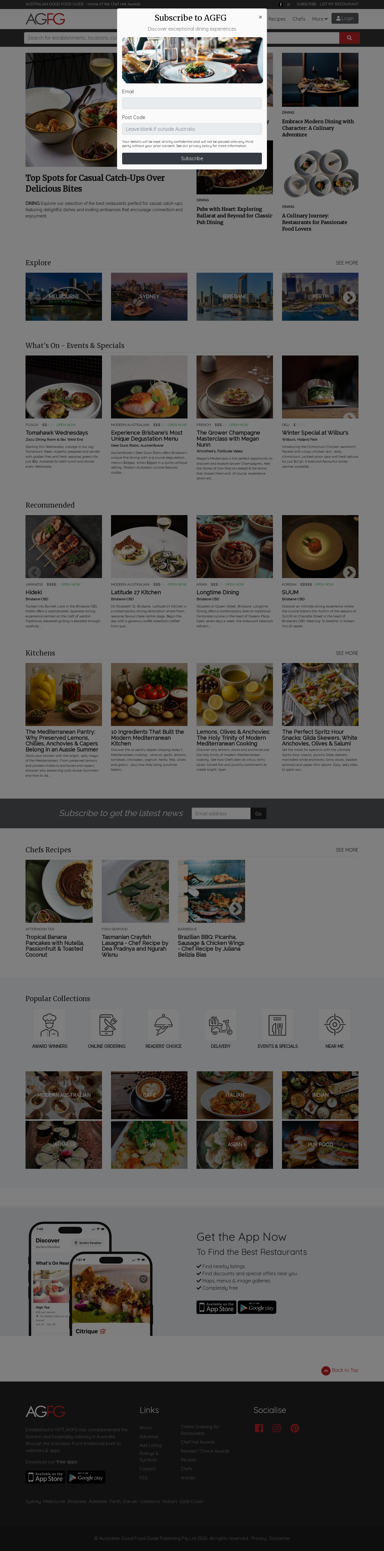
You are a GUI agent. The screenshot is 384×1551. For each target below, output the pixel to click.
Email (128, 55)
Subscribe (192, 122)
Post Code (133, 81)
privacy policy (200, 109)
